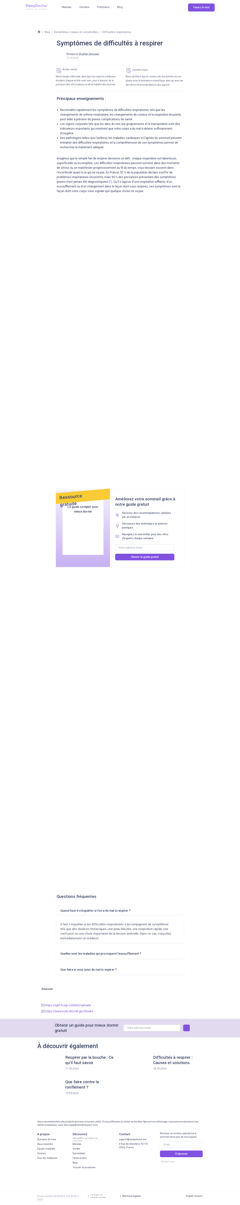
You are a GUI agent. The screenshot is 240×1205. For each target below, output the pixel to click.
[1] (110, 181)
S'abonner (181, 1153)
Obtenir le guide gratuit (145, 557)
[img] (36, 7)
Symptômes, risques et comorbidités (76, 32)
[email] (144, 547)
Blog (47, 32)
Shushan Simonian (89, 54)
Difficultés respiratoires (116, 32)
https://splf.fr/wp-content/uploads (68, 1005)
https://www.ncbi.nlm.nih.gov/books (69, 1011)
